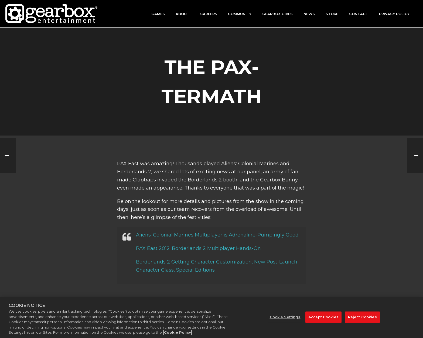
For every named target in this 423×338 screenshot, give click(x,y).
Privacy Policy (394, 14)
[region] (211, 317)
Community (239, 14)
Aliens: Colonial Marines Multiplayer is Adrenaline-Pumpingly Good (217, 235)
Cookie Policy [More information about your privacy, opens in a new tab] (177, 332)
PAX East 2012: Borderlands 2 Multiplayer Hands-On (198, 248)
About (182, 14)
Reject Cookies (362, 317)
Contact (358, 14)
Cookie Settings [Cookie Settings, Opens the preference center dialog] (285, 317)
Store (332, 14)
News (309, 14)
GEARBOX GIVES (277, 14)
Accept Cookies (323, 317)
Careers (208, 14)
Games (158, 14)
